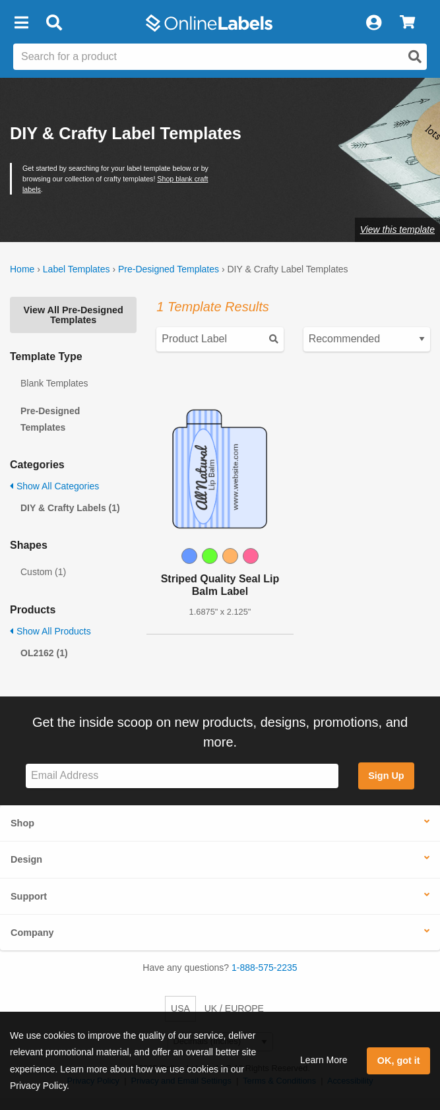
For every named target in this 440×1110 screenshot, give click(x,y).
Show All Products (50, 631)
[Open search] (415, 57)
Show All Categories (54, 486)
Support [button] (29, 896)
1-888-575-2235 (265, 967)
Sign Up (386, 775)
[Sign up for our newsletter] (182, 776)
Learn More (324, 1060)
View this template (397, 229)
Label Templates (76, 269)
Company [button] (32, 932)
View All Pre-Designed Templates (73, 314)
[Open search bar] (54, 23)
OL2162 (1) (44, 653)
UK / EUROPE (234, 1008)
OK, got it (398, 1060)
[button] (21, 23)
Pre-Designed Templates (168, 269)
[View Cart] (407, 23)
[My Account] (373, 23)
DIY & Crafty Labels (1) (70, 508)
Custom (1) (43, 572)
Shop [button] (22, 823)
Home (22, 269)
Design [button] (26, 859)
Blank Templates (54, 383)
